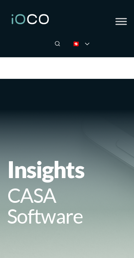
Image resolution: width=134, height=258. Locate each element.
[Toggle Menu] (121, 21)
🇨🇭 (85, 43)
